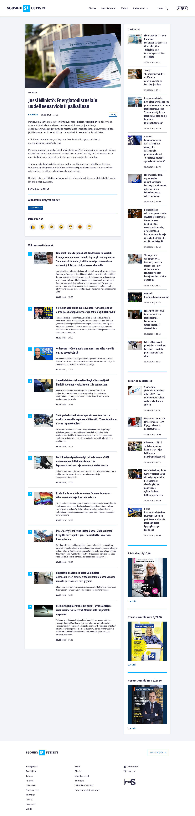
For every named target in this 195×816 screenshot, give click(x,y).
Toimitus (79, 780)
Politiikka (33, 114)
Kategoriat (141, 8)
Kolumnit (31, 804)
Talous (29, 776)
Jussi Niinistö (35, 207)
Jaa (113, 114)
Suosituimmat (109, 8)
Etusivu (93, 8)
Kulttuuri (30, 794)
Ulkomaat (31, 785)
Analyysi (30, 780)
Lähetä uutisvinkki (84, 785)
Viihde (29, 809)
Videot (124, 8)
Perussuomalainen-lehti (87, 790)
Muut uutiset (32, 790)
